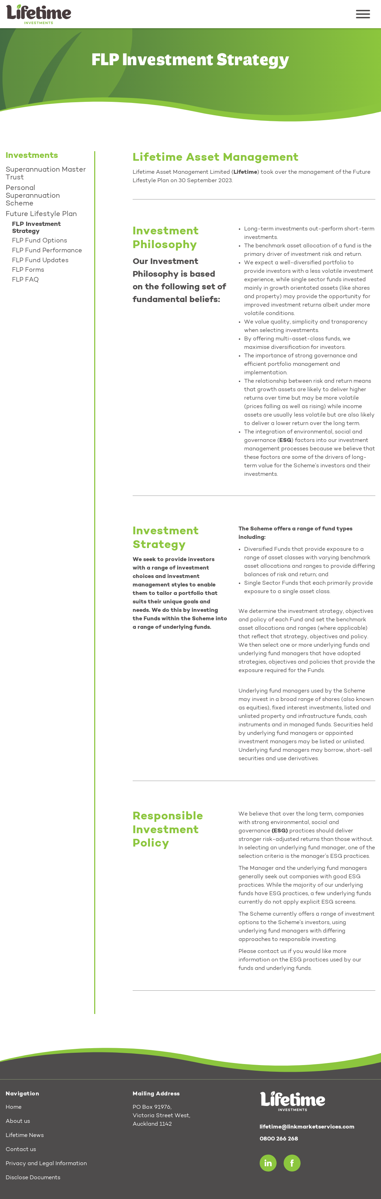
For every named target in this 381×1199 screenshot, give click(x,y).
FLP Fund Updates (40, 261)
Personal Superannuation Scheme (33, 196)
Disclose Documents (33, 1178)
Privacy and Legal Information (46, 1164)
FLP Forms (28, 270)
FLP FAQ (25, 280)
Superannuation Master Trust (46, 173)
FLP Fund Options (39, 241)
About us (18, 1121)
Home (14, 1107)
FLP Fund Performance (47, 251)
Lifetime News (25, 1135)
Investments (32, 156)
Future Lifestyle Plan (41, 214)
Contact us (21, 1149)
